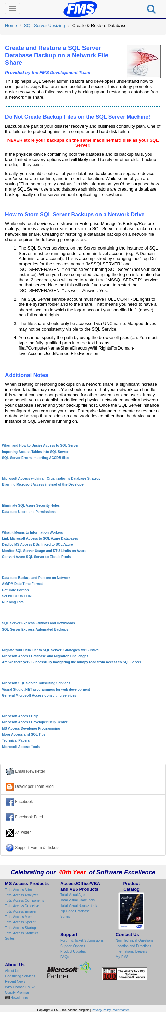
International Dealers (131, 951)
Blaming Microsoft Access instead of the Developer (43, 484)
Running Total (13, 602)
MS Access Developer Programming (31, 728)
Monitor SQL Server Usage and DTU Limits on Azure (44, 551)
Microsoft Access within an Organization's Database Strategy (51, 478)
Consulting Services (20, 976)
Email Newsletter (25, 772)
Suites (10, 938)
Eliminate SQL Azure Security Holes (31, 506)
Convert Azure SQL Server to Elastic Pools (36, 557)
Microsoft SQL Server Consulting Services (36, 683)
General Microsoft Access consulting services (39, 695)
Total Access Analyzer (21, 895)
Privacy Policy (101, 1010)
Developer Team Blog (30, 787)
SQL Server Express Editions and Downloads (38, 623)
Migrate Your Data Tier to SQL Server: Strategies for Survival (50, 650)
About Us (12, 971)
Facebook (19, 802)
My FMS (122, 957)
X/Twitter (18, 833)
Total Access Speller (20, 922)
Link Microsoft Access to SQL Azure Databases (40, 538)
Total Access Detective (22, 906)
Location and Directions (133, 946)
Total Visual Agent (73, 895)
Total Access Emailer (20, 911)
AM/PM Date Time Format (22, 584)
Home (11, 25)
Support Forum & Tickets (32, 848)
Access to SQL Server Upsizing (83, 434)
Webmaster (121, 1010)
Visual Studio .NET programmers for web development (46, 689)
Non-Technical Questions (134, 940)
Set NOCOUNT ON (17, 596)
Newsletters (19, 998)
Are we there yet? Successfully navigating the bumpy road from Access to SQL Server (71, 662)
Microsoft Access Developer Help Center (34, 722)
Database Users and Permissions (29, 512)
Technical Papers (16, 740)
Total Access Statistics (21, 933)
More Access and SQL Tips (23, 734)
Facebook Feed (24, 817)
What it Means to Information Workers (32, 532)
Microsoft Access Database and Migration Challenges (45, 656)
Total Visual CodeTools (77, 900)
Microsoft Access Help (20, 716)
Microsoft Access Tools (21, 747)
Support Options (72, 946)
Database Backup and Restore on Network (36, 578)
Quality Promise (17, 992)
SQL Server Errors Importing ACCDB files (35, 458)
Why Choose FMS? (20, 987)
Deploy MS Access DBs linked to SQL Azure (37, 544)
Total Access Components (24, 900)
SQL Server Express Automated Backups (35, 629)
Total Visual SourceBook (78, 906)
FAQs (64, 957)
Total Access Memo (19, 917)
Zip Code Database (75, 911)
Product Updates (73, 951)
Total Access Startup (20, 928)
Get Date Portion (15, 590)
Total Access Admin (19, 890)
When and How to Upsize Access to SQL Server (40, 445)
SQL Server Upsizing (44, 25)
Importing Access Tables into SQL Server (35, 452)
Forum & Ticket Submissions (82, 940)
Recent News (15, 981)
